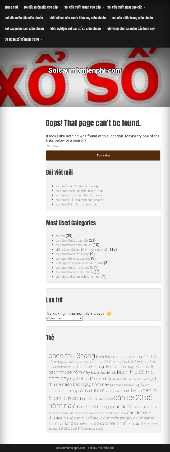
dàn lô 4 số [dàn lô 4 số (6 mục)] (65, 418)
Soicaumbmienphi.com (85, 73)
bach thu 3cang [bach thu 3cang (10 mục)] (72, 356)
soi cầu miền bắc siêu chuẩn (24, 17)
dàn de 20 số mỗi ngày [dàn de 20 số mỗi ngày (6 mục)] (94, 406)
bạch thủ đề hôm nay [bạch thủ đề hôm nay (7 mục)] (69, 372)
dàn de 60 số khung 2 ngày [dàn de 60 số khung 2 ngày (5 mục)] (111, 413)
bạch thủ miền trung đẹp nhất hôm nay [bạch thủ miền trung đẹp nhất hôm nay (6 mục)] (102, 366)
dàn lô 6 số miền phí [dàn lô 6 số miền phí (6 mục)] (109, 418)
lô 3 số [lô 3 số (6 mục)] (98, 423)
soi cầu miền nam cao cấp (124, 7)
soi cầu (61, 235)
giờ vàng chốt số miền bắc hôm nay (131, 28)
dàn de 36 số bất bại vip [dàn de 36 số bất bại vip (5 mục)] (83, 413)
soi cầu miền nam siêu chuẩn (24, 28)
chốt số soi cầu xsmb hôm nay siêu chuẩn (78, 17)
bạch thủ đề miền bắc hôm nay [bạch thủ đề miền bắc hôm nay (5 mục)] (130, 379)
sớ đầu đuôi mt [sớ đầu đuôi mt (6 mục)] (71, 428)
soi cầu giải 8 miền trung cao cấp (83, 204)
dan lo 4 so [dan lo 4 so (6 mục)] (133, 391)
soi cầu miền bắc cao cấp (40, 7)
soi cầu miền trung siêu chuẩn (132, 17)
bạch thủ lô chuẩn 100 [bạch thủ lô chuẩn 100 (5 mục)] (76, 362)
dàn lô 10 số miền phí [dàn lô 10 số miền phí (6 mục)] (75, 423)
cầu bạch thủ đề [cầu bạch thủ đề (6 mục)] (91, 391)
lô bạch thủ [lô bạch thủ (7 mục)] (116, 423)
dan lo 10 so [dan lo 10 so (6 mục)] (88, 398)
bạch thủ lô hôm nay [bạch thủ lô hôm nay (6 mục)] (105, 362)
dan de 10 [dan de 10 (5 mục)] (117, 391)
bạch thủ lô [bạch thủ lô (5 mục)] (121, 357)
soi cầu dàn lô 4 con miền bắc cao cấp (87, 195)
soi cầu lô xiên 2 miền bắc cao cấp (83, 186)
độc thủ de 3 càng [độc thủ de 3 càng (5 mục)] (93, 428)
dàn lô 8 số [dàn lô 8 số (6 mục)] (134, 418)
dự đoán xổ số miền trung (22, 39)
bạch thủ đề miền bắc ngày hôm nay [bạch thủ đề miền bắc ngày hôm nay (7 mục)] (103, 381)
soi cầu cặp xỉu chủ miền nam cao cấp (87, 199)
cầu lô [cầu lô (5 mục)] (108, 391)
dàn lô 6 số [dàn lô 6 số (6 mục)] (83, 418)
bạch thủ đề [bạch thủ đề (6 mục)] (144, 366)
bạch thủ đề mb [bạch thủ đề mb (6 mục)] (103, 372)
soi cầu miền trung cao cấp (82, 7)
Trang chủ (11, 7)
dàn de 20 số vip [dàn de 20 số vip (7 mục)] (129, 406)
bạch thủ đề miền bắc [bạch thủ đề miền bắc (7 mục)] (91, 378)
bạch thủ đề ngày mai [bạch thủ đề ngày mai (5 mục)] (121, 385)
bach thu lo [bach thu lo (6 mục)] (105, 357)
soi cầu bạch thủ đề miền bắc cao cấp (86, 190)
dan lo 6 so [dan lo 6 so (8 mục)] (65, 398)
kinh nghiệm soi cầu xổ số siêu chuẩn (76, 28)
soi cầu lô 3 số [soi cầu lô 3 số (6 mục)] (139, 423)
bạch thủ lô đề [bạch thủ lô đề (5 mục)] (63, 367)
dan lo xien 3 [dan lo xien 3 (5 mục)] (106, 399)
